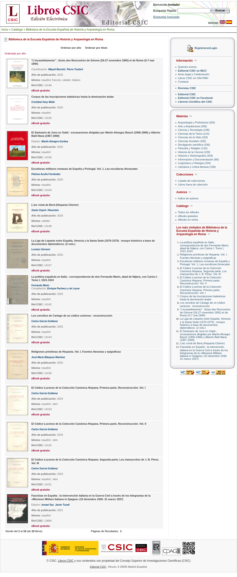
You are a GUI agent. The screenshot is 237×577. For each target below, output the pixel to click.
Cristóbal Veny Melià (42, 102)
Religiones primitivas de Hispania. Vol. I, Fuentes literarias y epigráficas (203, 256)
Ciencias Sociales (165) (192, 141)
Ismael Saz (47, 504)
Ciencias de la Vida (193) (193, 137)
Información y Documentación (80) (198, 159)
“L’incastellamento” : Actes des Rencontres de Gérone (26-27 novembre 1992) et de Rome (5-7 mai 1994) (205, 312)
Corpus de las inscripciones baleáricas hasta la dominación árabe (203, 298)
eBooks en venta (188, 219)
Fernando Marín (40, 285)
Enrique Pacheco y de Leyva (63, 288)
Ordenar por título (96, 47)
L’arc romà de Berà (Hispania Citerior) (202, 343)
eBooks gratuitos (188, 216)
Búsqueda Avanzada (166, 17)
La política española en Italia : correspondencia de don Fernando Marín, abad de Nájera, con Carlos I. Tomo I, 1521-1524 (204, 247)
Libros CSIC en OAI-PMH (193, 78)
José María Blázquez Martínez (48, 357)
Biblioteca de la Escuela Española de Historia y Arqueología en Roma (70, 29)
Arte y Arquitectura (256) (192, 126)
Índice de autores (188, 198)
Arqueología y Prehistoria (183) (196, 122)
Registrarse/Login (205, 48)
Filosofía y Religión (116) (193, 148)
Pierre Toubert (75, 69)
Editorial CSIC (187, 94)
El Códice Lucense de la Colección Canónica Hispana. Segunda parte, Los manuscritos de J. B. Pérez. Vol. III (203, 271)
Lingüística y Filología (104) (194, 163)
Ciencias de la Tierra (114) (193, 133)
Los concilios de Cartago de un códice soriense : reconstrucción (202, 304)
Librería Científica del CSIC (195, 101)
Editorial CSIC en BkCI (192, 70)
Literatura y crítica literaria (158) (197, 166)
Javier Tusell (62, 504)
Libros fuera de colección (193, 184)
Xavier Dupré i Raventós (45, 210)
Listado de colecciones (191, 180)
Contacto (183, 81)
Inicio (4, 29)
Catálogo (17, 29)
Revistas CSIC (187, 88)
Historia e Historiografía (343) (195, 155)
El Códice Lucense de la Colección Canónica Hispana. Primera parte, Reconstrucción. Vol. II (200, 280)
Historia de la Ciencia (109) (194, 152)
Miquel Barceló (56, 69)
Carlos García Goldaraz (44, 321)
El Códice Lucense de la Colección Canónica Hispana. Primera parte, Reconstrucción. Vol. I (200, 289)
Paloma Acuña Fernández (45, 174)
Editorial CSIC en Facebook (195, 97)
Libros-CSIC (65, 560)
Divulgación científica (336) (194, 144)
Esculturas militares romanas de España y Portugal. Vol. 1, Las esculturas (205, 263)
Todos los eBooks (188, 212)
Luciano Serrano (40, 249)
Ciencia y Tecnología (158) (194, 129)
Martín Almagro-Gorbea (54, 141)
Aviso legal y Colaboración (194, 74)
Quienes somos (187, 66)
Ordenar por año (71, 47)
